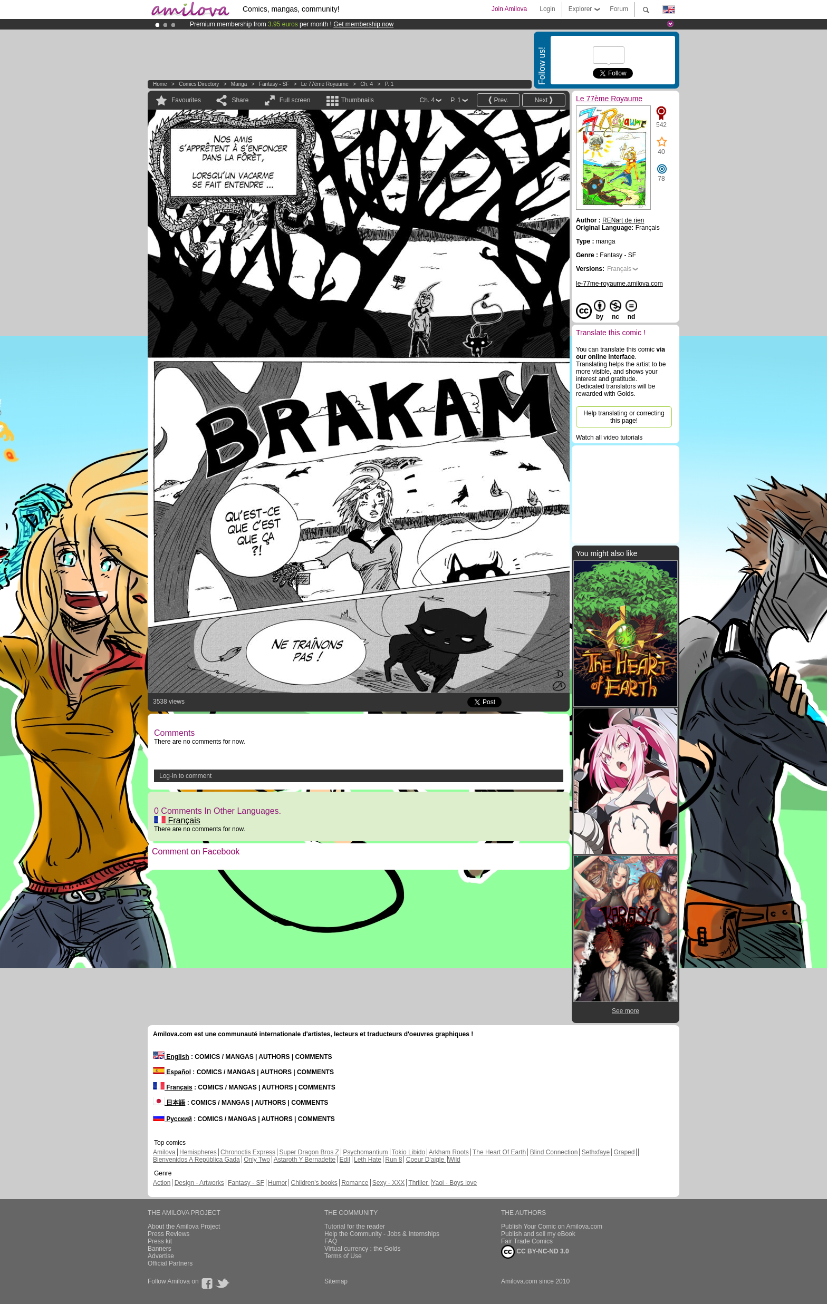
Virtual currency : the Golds (362, 1248)
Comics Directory (199, 84)
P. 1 (389, 84)
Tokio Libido (408, 1152)
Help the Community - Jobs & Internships (381, 1234)
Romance (354, 1182)
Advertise (161, 1256)
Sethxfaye (596, 1152)
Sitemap (336, 1281)
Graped (623, 1152)
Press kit (160, 1241)
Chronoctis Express (247, 1152)
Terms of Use (343, 1256)
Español (172, 1072)
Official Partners (170, 1263)
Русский (172, 1119)
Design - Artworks (199, 1182)
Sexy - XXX (388, 1182)
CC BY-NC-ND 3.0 (535, 1252)
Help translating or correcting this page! (623, 417)
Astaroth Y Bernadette (305, 1159)
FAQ (330, 1241)
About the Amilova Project (184, 1226)
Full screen (295, 100)
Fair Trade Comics (527, 1241)
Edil (345, 1159)
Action (161, 1182)
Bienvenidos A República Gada (196, 1159)
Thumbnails (357, 100)
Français (177, 820)
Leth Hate (367, 1159)
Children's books (314, 1182)
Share (240, 100)
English (171, 1056)
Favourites (186, 100)
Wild (454, 1159)
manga (239, 84)
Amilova (164, 1152)
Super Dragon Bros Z (309, 1152)
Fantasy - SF (274, 84)
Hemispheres (198, 1152)
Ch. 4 (366, 84)
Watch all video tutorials (609, 437)
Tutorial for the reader (354, 1226)
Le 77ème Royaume (325, 84)
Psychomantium (365, 1152)
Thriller (418, 1182)
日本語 (169, 1102)
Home (160, 84)
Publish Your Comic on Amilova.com (551, 1226)
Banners (159, 1248)
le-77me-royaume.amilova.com (619, 283)
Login (547, 9)
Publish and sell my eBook (538, 1234)
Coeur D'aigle (426, 1159)
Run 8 (393, 1159)
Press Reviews (168, 1234)
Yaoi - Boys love (454, 1182)
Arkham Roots (449, 1152)
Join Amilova (509, 9)
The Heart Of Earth (499, 1152)
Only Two (257, 1159)
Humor (277, 1182)
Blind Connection (554, 1152)
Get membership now (363, 24)
